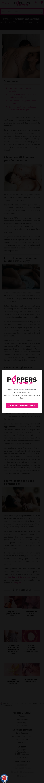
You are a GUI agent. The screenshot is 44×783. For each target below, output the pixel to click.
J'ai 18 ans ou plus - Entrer (22, 405)
